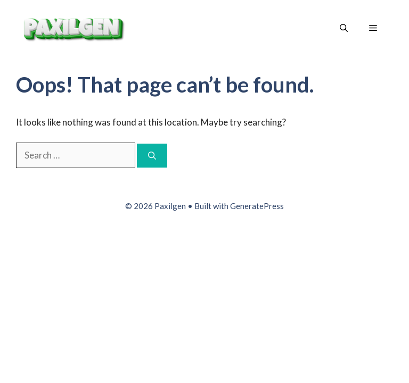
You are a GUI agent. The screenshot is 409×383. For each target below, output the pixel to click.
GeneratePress (257, 206)
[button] (343, 28)
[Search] (152, 156)
